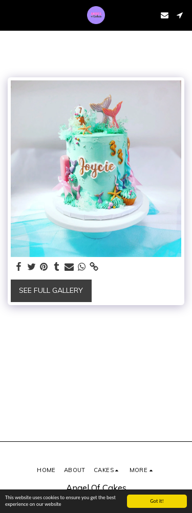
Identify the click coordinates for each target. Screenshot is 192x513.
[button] (11, 15)
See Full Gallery (51, 290)
